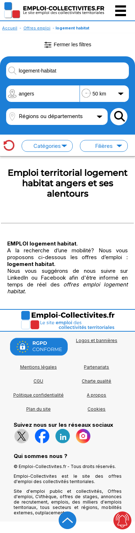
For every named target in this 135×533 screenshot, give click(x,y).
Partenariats (96, 367)
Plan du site (38, 409)
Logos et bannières (96, 340)
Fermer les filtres (67, 45)
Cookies (96, 409)
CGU (38, 381)
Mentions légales (38, 367)
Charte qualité (96, 381)
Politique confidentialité (38, 395)
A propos (96, 395)
